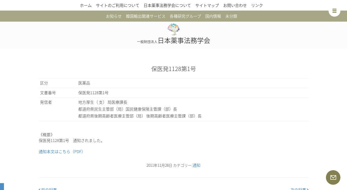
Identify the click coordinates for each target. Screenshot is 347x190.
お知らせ (114, 16)
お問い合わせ (235, 5)
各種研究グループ (185, 16)
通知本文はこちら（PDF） (62, 151)
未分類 (231, 16)
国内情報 (213, 16)
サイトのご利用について (117, 5)
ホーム (86, 5)
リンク (257, 5)
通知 (197, 165)
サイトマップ (207, 5)
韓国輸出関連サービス (145, 16)
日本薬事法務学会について (167, 5)
